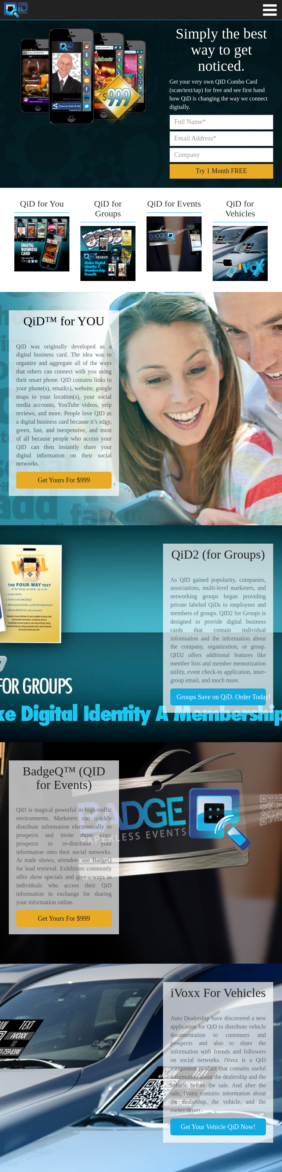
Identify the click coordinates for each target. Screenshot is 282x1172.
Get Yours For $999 (64, 480)
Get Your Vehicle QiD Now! (218, 1127)
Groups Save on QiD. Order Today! (221, 697)
